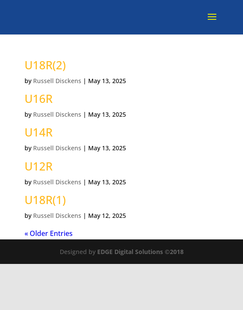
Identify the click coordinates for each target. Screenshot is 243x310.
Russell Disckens (57, 81)
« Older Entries (49, 233)
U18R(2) (45, 65)
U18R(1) (45, 200)
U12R (38, 166)
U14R (38, 132)
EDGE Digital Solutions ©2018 (140, 252)
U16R (38, 98)
